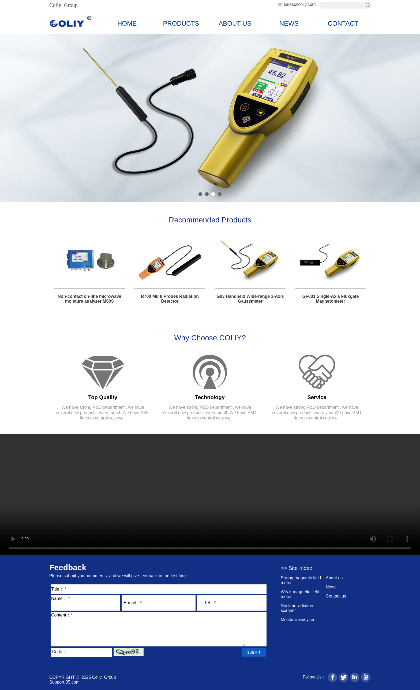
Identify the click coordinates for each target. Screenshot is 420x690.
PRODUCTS (181, 23)
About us (334, 578)
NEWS (289, 23)
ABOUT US (235, 23)
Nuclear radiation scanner (297, 608)
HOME (127, 23)
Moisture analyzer (297, 619)
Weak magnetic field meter (300, 594)
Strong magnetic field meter (301, 580)
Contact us (336, 596)
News (331, 587)
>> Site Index (296, 568)
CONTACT (343, 23)
